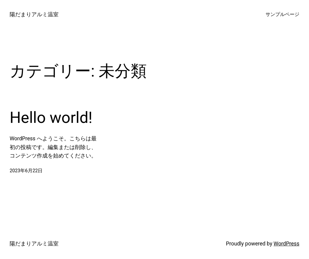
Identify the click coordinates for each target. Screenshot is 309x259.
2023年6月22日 (26, 170)
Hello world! (51, 117)
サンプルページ (282, 14)
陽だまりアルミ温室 (34, 14)
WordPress (286, 244)
